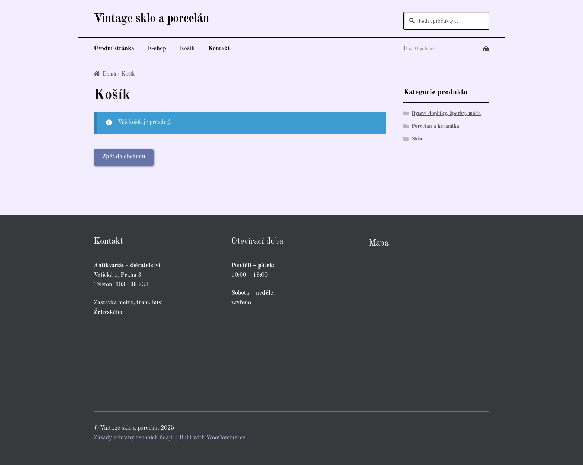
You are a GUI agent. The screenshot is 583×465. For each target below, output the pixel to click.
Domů (109, 74)
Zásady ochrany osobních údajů (134, 438)
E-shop (157, 49)
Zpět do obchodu (123, 157)
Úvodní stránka (114, 49)
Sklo (417, 138)
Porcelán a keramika (435, 126)
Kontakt (219, 49)
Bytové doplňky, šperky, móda (446, 113)
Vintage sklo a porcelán (151, 19)
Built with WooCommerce (212, 438)
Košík (187, 49)
